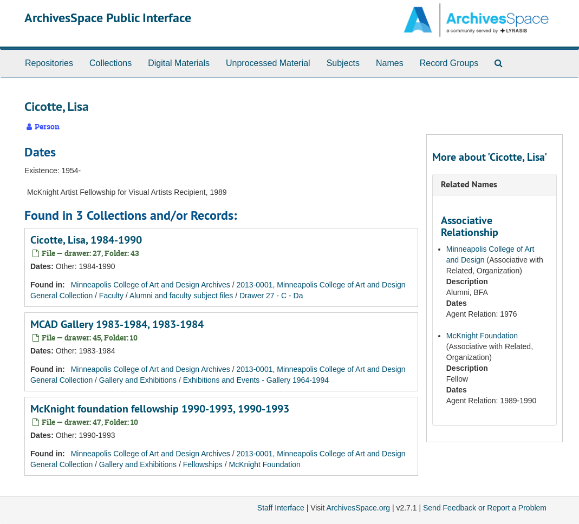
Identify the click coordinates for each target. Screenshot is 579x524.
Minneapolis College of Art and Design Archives (150, 284)
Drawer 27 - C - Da (271, 295)
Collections (110, 63)
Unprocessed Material (268, 63)
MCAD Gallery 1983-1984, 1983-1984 (117, 324)
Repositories (49, 63)
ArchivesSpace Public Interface (107, 17)
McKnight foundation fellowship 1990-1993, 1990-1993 (159, 409)
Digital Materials (179, 63)
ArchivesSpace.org (358, 507)
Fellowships (203, 464)
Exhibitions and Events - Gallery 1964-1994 (256, 380)
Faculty (111, 295)
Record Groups (449, 63)
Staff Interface (280, 507)
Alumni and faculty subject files (181, 295)
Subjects (343, 63)
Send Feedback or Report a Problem (485, 507)
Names (390, 63)
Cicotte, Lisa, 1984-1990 (86, 240)
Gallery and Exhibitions (138, 380)
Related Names (469, 184)
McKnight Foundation (265, 464)
